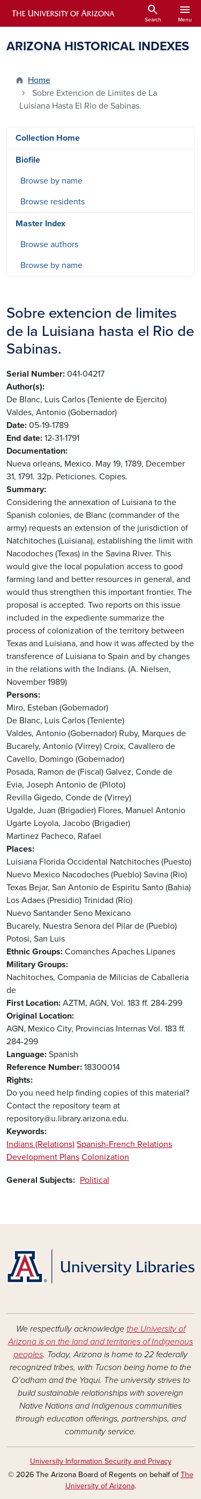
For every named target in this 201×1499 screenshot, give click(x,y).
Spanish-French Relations (124, 1144)
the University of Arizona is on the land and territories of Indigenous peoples (100, 1342)
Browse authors (49, 244)
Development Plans (42, 1157)
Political (94, 1180)
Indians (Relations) (40, 1144)
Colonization (105, 1157)
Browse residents (52, 201)
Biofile (28, 160)
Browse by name (51, 180)
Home (39, 80)
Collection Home (48, 138)
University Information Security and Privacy (101, 1461)
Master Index (40, 223)
